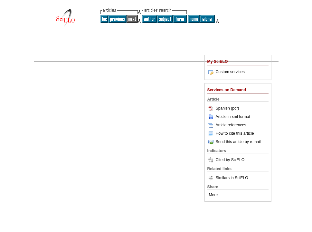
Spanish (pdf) (223, 108)
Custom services (226, 72)
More (213, 195)
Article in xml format (228, 116)
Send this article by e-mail (234, 142)
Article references (226, 125)
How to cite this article (235, 133)
